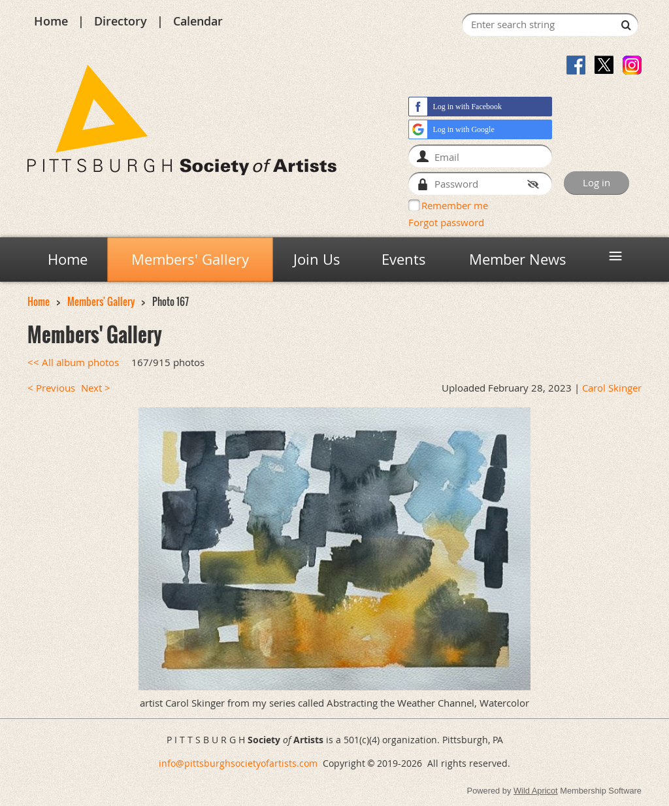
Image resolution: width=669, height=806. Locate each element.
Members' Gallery (101, 302)
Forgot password (446, 222)
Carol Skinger (612, 388)
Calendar (198, 21)
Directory (120, 21)
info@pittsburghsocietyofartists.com (238, 763)
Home (51, 21)
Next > (95, 388)
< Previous (51, 388)
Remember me (454, 205)
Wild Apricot (536, 791)
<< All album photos (73, 362)
